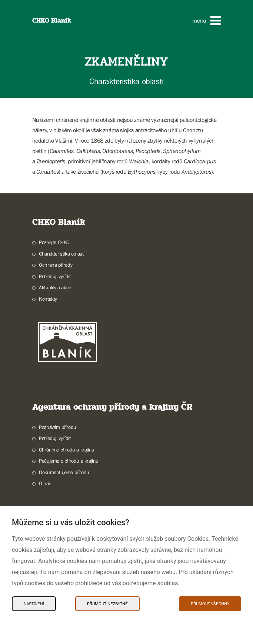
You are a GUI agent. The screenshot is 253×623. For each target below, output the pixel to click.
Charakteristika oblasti (61, 254)
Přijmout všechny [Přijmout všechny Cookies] (210, 603)
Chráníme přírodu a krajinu (66, 450)
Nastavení (34, 603)
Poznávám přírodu (57, 427)
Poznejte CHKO (54, 242)
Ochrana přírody (55, 265)
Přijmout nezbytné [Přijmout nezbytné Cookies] (107, 603)
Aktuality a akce (55, 287)
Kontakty (48, 299)
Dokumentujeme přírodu (64, 472)
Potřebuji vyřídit (54, 276)
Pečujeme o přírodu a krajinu (69, 461)
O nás (45, 483)
